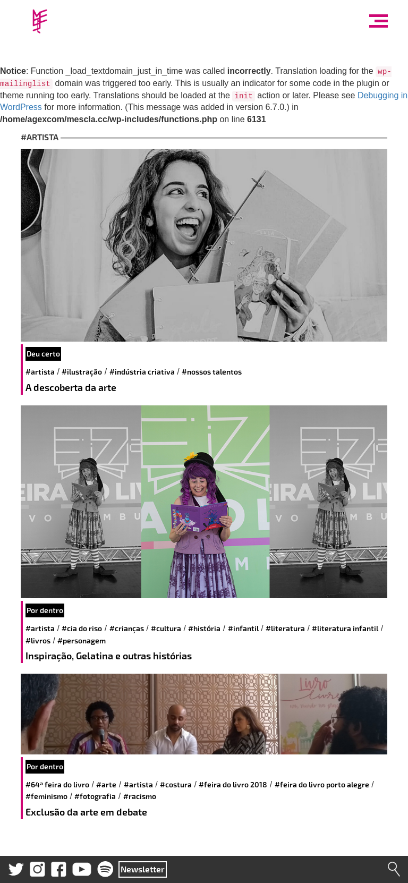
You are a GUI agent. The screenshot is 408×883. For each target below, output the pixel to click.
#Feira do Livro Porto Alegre (322, 784)
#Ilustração (82, 371)
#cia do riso (82, 628)
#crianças (126, 628)
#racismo (139, 796)
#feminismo (46, 796)
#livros (38, 640)
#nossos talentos (212, 371)
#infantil (243, 628)
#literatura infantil (345, 628)
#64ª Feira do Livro (57, 784)
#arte (106, 784)
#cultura (166, 628)
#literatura (285, 628)
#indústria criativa (142, 371)
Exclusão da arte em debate (86, 812)
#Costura (176, 784)
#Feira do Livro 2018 (233, 784)
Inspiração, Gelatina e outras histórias (109, 655)
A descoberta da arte (71, 387)
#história (204, 628)
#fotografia (95, 796)
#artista (40, 371)
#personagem (81, 640)
